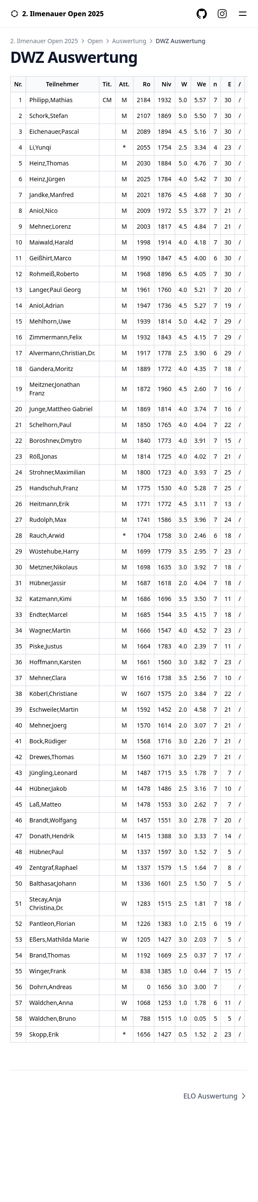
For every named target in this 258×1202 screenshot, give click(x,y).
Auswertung (129, 41)
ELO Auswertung (215, 1096)
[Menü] (242, 13)
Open (95, 41)
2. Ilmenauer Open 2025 (44, 41)
